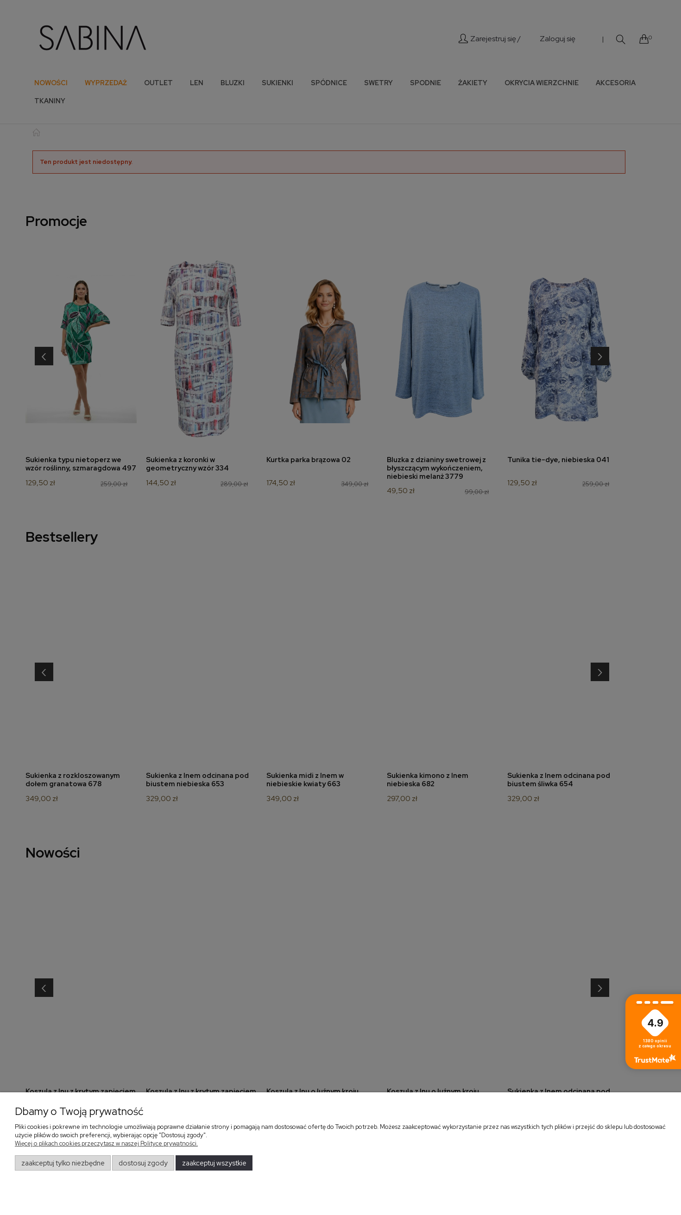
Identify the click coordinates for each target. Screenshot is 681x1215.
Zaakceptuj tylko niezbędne (63, 1163)
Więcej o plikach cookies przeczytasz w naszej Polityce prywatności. (106, 1143)
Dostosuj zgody (143, 1163)
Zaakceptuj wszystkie (214, 1163)
